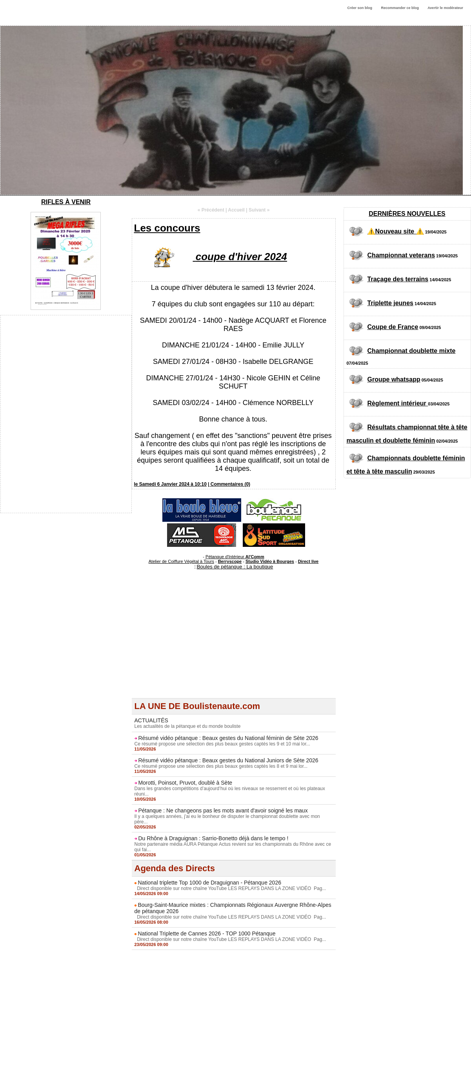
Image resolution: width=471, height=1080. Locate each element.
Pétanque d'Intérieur (234, 556)
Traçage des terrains (398, 279)
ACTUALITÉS (151, 720)
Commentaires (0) (230, 484)
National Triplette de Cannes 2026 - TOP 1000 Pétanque (206, 933)
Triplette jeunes (390, 303)
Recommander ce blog (400, 8)
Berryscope (230, 561)
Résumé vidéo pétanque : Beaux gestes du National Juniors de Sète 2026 (228, 760)
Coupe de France (392, 327)
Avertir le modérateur (445, 8)
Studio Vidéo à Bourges (270, 561)
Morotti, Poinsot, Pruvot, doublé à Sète (185, 783)
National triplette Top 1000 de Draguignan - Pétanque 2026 (209, 882)
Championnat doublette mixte (411, 350)
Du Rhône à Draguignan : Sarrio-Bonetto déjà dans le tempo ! (213, 838)
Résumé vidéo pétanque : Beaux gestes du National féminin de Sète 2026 (228, 738)
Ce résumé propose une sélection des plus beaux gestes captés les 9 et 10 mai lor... (222, 744)
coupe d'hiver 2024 (241, 256)
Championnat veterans (401, 255)
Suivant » (259, 210)
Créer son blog (359, 8)
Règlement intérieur (397, 403)
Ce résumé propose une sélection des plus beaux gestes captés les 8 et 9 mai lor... (221, 766)
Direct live (308, 561)
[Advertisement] (234, 643)
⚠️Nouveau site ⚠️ (395, 231)
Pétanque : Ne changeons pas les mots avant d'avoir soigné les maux (222, 810)
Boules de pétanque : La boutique (235, 567)
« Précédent (211, 210)
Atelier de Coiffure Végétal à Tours (181, 561)
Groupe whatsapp (393, 379)
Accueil (236, 210)
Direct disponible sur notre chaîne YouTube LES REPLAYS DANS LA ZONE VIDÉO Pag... (230, 888)
